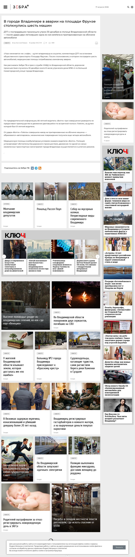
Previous (4, 257)
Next (98, 257)
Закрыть (119, 547)
